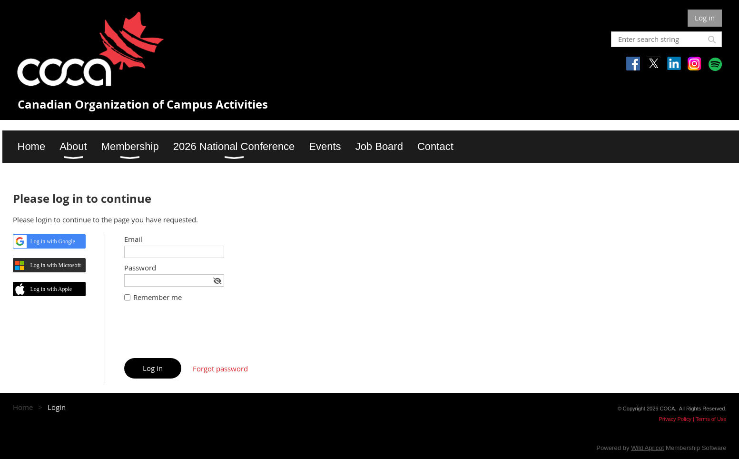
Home (23, 407)
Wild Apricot (647, 447)
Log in (705, 17)
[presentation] (196, 334)
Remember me (157, 297)
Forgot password (220, 368)
